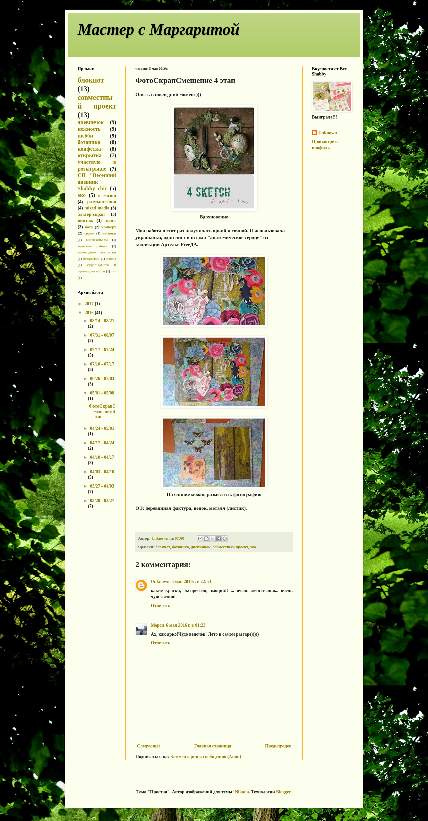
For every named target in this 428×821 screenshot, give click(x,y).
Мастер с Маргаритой (159, 29)
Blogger (283, 792)
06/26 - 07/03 (102, 378)
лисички (109, 233)
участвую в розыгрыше (97, 165)
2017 (90, 303)
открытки (91, 258)
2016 (90, 312)
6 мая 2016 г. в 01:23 (185, 625)
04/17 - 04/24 (102, 442)
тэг (113, 271)
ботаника (180, 547)
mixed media (96, 208)
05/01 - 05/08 (102, 393)
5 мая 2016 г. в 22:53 (191, 581)
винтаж (85, 220)
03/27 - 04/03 (102, 486)
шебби (85, 136)
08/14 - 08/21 (102, 320)
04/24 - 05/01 (102, 428)
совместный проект (230, 547)
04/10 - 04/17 (102, 457)
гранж (89, 233)
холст (110, 220)
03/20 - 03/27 (102, 500)
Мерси (157, 625)
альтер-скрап (91, 214)
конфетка (89, 149)
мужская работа (92, 246)
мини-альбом (97, 240)
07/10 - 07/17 (102, 364)
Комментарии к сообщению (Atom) (205, 756)
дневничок (200, 547)
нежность (89, 129)
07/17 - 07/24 (102, 349)
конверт (108, 227)
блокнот (163, 547)
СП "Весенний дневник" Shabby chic (97, 181)
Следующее (148, 746)
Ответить (160, 605)
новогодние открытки (97, 252)
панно (111, 258)
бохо (89, 227)
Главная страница (212, 746)
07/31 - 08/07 (102, 335)
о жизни (107, 195)
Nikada (242, 792)
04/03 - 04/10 (102, 471)
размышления (101, 201)
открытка (90, 155)
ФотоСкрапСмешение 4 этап (102, 411)
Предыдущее (278, 746)
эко (253, 547)
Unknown (160, 581)
